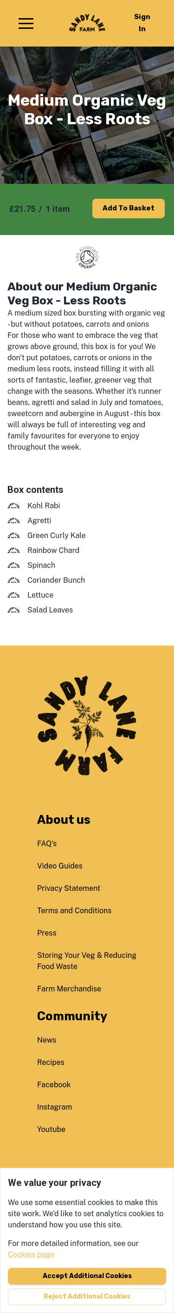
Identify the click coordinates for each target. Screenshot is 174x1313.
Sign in (142, 23)
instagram (54, 1107)
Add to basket (129, 208)
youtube (51, 1129)
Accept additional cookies (87, 1276)
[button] (26, 23)
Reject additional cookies (87, 1296)
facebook (54, 1084)
